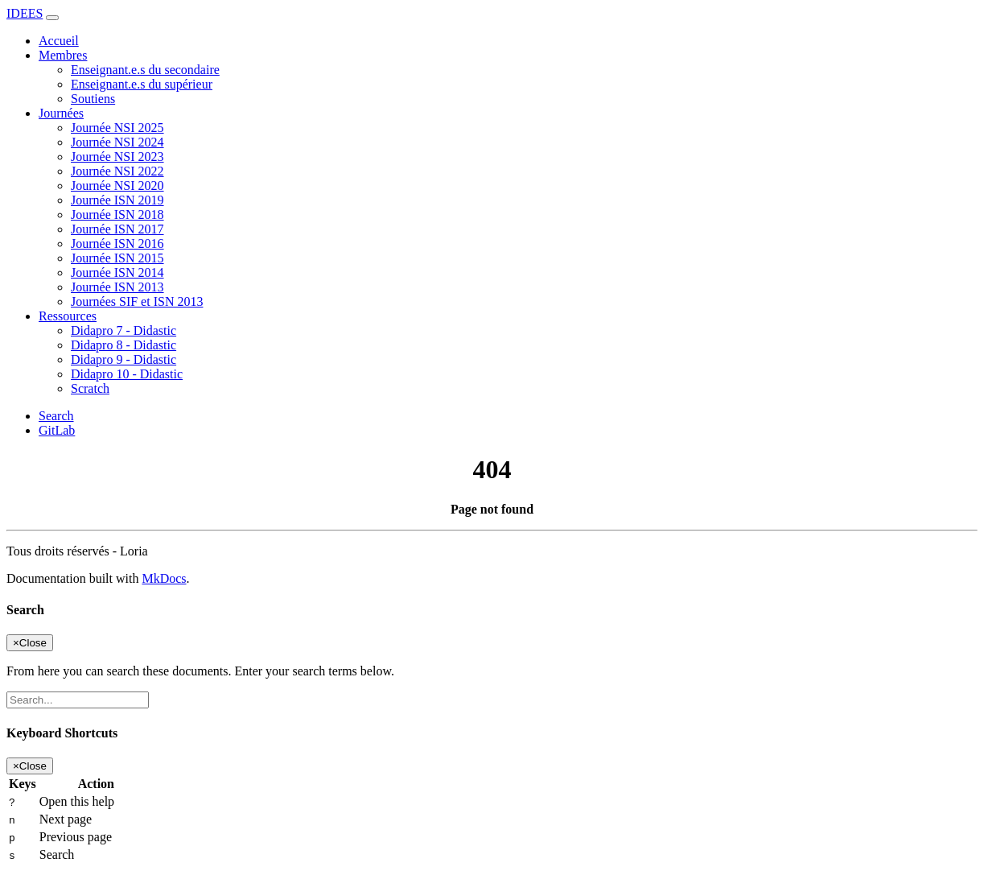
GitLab (57, 430)
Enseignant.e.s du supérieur (141, 84)
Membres (63, 55)
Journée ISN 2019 (117, 200)
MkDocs (164, 578)
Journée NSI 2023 (117, 156)
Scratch (90, 388)
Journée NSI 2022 (117, 171)
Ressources (68, 316)
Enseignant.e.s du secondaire (145, 69)
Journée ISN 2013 (117, 287)
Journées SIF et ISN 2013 (137, 301)
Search (56, 416)
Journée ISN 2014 (117, 272)
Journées (61, 113)
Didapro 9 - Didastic (123, 359)
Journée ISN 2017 (117, 229)
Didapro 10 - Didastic (127, 374)
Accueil (59, 40)
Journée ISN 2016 (117, 243)
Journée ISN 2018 (117, 214)
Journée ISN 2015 (117, 258)
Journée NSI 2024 (117, 142)
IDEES (24, 13)
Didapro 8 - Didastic (123, 345)
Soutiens (93, 98)
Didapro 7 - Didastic (123, 330)
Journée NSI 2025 (117, 127)
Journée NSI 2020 (117, 185)
